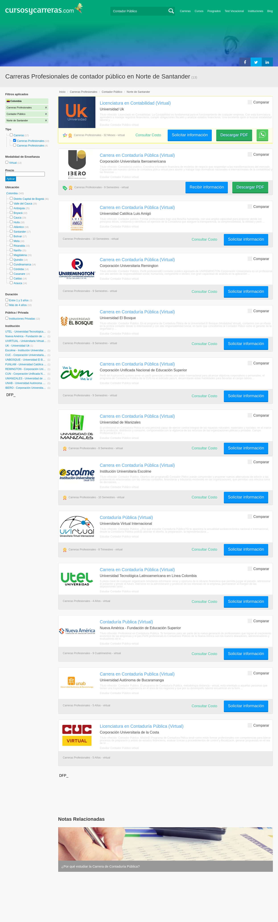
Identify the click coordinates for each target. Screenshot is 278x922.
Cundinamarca (22, 264)
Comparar (258, 102)
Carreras (185, 11)
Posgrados (213, 11)
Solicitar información (190, 135)
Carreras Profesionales (30, 141)
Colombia (12, 193)
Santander (20, 231)
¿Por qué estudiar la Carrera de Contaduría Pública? (101, 866)
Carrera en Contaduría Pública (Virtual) (137, 155)
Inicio (62, 91)
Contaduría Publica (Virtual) (126, 621)
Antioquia (19, 208)
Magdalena (20, 255)
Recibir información (206, 187)
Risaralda (19, 245)
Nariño (17, 250)
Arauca (18, 283)
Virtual (13, 162)
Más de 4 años (18, 305)
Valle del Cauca (23, 203)
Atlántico (19, 227)
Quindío (18, 259)
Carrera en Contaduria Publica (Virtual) (137, 674)
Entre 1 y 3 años (19, 300)
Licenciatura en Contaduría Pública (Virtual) (142, 726)
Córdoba (19, 269)
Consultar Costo (148, 135)
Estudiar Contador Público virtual (119, 124)
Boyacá (18, 213)
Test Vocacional (234, 11)
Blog (270, 11)
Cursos (199, 11)
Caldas (18, 278)
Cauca (17, 217)
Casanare (19, 273)
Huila (17, 222)
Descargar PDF (234, 135)
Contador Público (112, 91)
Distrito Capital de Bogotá (29, 199)
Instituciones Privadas (24, 318)
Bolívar (18, 236)
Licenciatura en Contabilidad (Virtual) (135, 103)
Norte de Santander (138, 91)
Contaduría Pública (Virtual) (126, 517)
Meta (17, 241)
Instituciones (255, 11)
